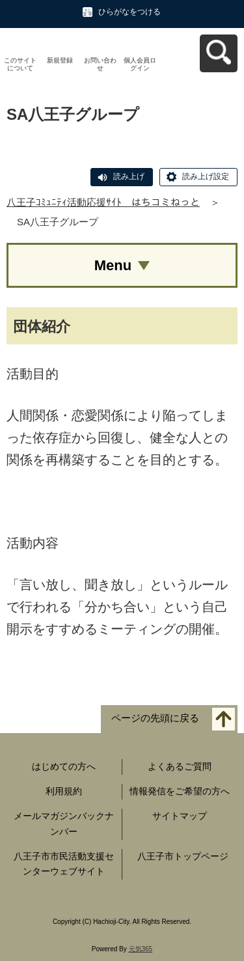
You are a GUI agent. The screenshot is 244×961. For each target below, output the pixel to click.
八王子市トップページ (182, 856)
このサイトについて (20, 64)
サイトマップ (179, 816)
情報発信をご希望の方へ (179, 791)
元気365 (141, 949)
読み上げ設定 (205, 176)
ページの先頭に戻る (155, 718)
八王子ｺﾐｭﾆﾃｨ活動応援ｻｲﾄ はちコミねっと (103, 202)
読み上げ (128, 176)
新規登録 (60, 60)
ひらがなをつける (129, 11)
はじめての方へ (64, 766)
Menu (112, 265)
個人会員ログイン (140, 64)
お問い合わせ (100, 64)
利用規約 (64, 791)
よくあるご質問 (179, 766)
